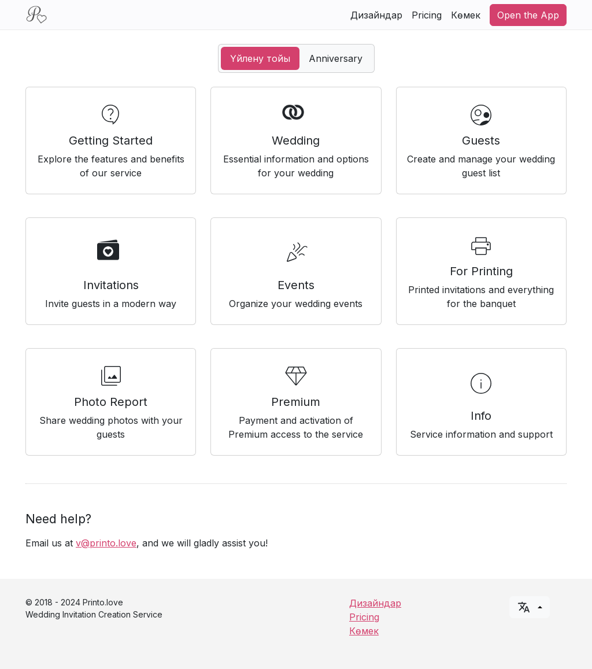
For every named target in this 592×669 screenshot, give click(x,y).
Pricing (427, 15)
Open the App (528, 15)
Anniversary (335, 58)
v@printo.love (106, 543)
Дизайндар (376, 15)
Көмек (465, 15)
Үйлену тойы (260, 58)
